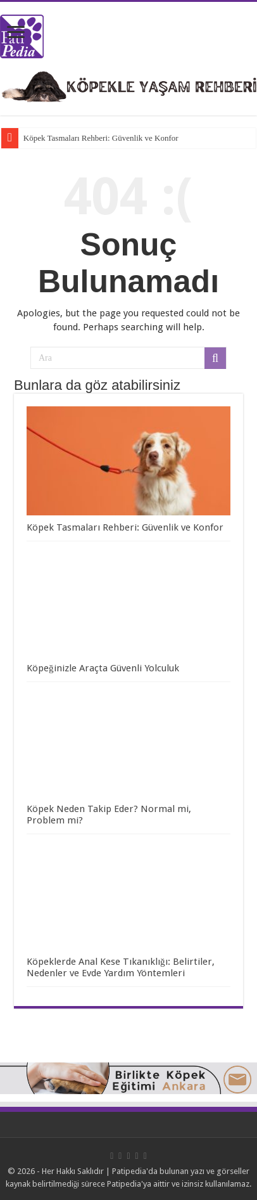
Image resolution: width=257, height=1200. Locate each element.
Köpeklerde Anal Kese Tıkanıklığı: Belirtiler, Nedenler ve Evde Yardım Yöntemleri (121, 967)
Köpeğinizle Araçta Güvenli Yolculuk (103, 668)
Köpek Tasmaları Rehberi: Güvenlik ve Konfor (101, 138)
